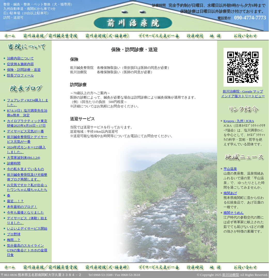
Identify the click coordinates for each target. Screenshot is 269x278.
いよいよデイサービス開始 (27, 228)
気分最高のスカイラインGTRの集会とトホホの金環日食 (27, 250)
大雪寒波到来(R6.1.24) (23, 158)
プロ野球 (13, 234)
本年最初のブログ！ (22, 207)
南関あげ (230, 193)
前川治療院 (230, 275)
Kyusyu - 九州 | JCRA (239, 121)
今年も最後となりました (25, 212)
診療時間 (13, 163)
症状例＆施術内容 (20, 64)
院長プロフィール (20, 75)
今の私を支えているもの (25, 169)
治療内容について (20, 58)
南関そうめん (234, 213)
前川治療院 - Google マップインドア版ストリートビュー (243, 92)
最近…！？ (15, 201)
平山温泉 (230, 169)
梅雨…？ (13, 240)
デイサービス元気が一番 (25, 131)
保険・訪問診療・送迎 (24, 70)
